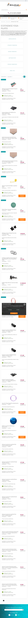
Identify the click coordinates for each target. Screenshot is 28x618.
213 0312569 (15, 13)
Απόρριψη (10, 309)
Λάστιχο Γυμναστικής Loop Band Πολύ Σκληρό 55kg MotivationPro (9, 426)
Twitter (17, 596)
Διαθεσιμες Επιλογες (22, 177)
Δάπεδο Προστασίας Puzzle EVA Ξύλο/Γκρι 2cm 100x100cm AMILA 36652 (9, 142)
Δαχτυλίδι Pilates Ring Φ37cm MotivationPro (10, 384)
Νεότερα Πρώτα (4, 57)
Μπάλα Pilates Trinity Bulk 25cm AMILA (9, 190)
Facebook (11, 596)
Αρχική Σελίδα (3, 21)
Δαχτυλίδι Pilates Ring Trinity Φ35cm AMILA (10, 287)
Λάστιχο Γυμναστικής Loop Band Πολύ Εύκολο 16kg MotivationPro (9, 496)
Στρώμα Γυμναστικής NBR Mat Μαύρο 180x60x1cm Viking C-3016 (9, 336)
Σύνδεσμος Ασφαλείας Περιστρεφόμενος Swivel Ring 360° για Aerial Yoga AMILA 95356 (9, 240)
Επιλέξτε (17, 309)
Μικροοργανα (8, 21)
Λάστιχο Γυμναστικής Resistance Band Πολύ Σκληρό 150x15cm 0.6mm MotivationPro (10, 513)
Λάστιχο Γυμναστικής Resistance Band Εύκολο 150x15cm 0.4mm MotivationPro (9, 565)
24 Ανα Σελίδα (10, 57)
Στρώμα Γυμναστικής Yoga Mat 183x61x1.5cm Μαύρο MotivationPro (9, 361)
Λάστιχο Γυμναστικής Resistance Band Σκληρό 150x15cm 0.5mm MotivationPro (9, 531)
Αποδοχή (13, 313)
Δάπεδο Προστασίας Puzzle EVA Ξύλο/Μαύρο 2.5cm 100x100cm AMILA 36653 (9, 119)
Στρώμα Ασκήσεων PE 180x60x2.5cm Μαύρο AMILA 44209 (9, 94)
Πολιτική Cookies (15, 306)
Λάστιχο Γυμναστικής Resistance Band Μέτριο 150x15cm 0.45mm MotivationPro (10, 548)
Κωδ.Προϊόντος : (4, 95)
